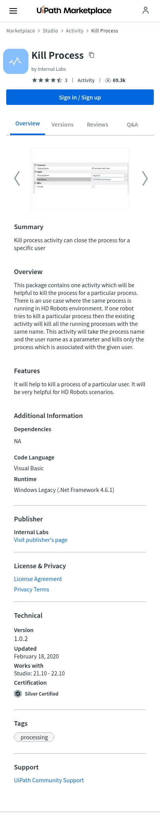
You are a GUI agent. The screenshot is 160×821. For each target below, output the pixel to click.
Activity (74, 30)
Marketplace (20, 30)
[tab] (27, 126)
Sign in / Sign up (80, 97)
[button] (34, 737)
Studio (50, 30)
